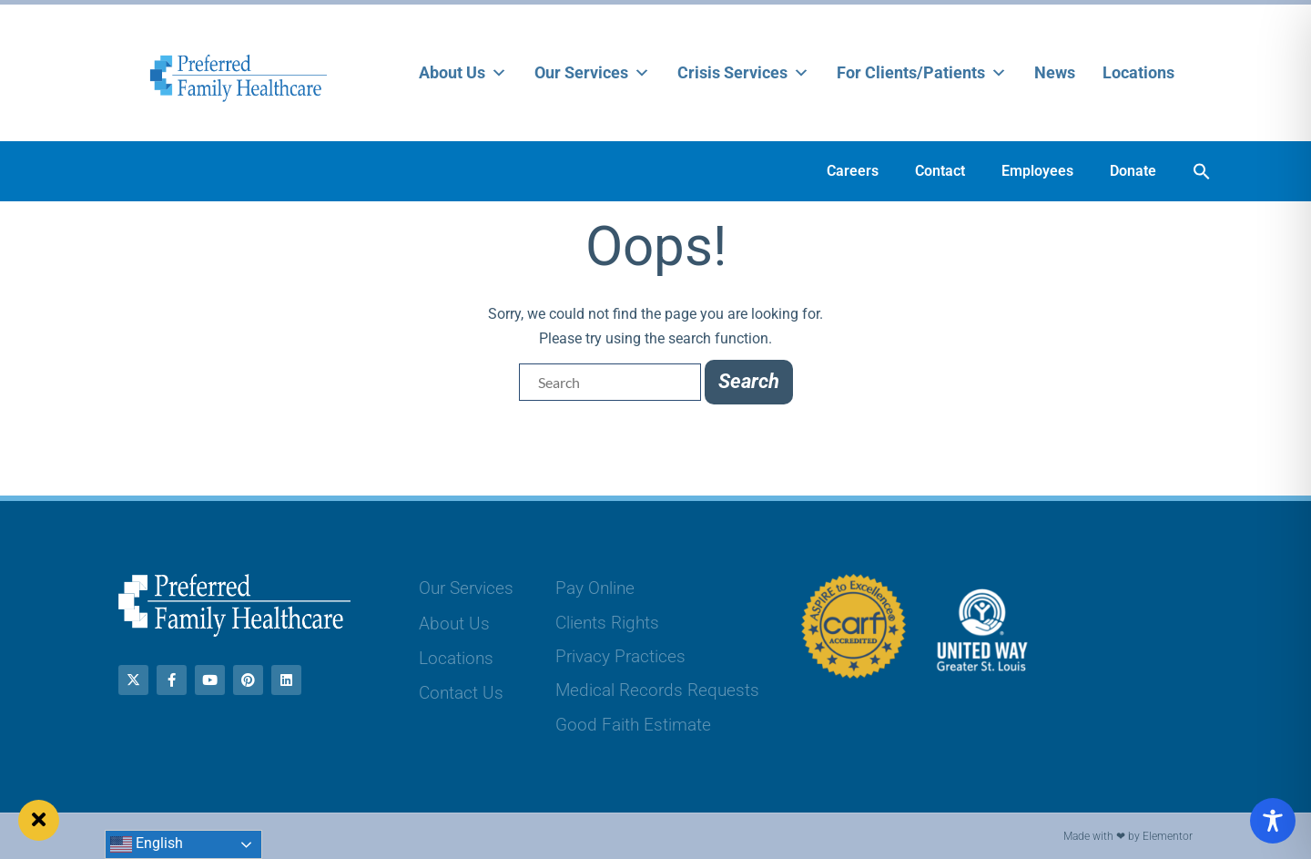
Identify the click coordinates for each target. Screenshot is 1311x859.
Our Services (592, 73)
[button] (1201, 171)
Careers (853, 170)
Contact (940, 170)
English (146, 844)
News (1054, 72)
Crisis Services (743, 73)
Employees (1037, 170)
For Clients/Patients (922, 73)
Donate (1133, 170)
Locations (1138, 72)
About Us (463, 73)
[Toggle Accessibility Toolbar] (1272, 820)
